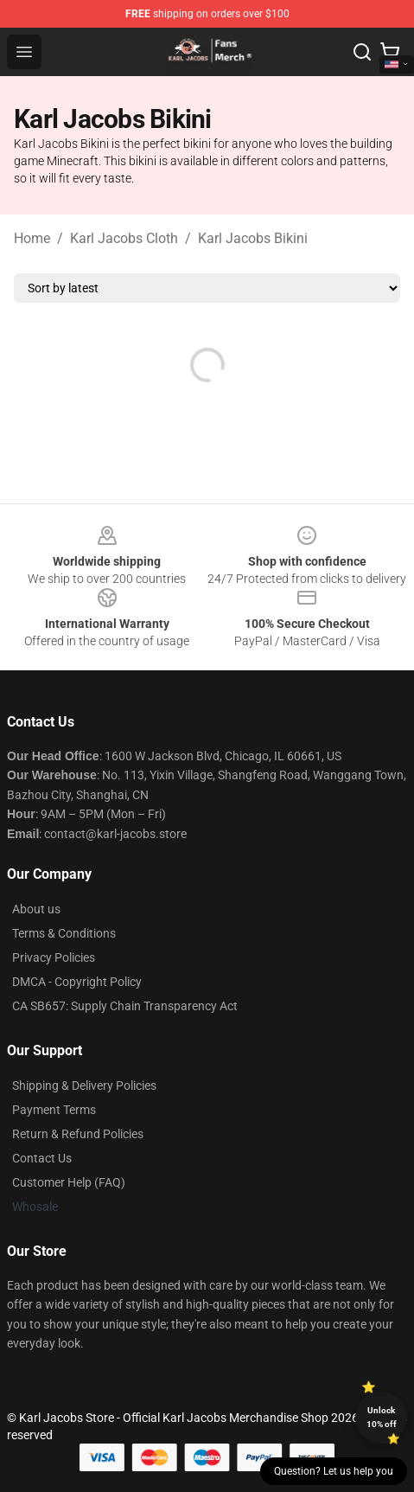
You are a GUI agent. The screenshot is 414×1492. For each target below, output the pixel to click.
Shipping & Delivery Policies (84, 1085)
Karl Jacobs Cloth (124, 238)
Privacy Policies (53, 957)
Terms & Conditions (64, 933)
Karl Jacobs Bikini (253, 238)
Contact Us (42, 1158)
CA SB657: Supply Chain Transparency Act (125, 1006)
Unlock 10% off (381, 1417)
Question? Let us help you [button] (333, 1471)
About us (36, 909)
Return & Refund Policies (77, 1134)
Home (32, 238)
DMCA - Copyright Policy (77, 982)
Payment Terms (54, 1110)
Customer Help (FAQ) (68, 1182)
